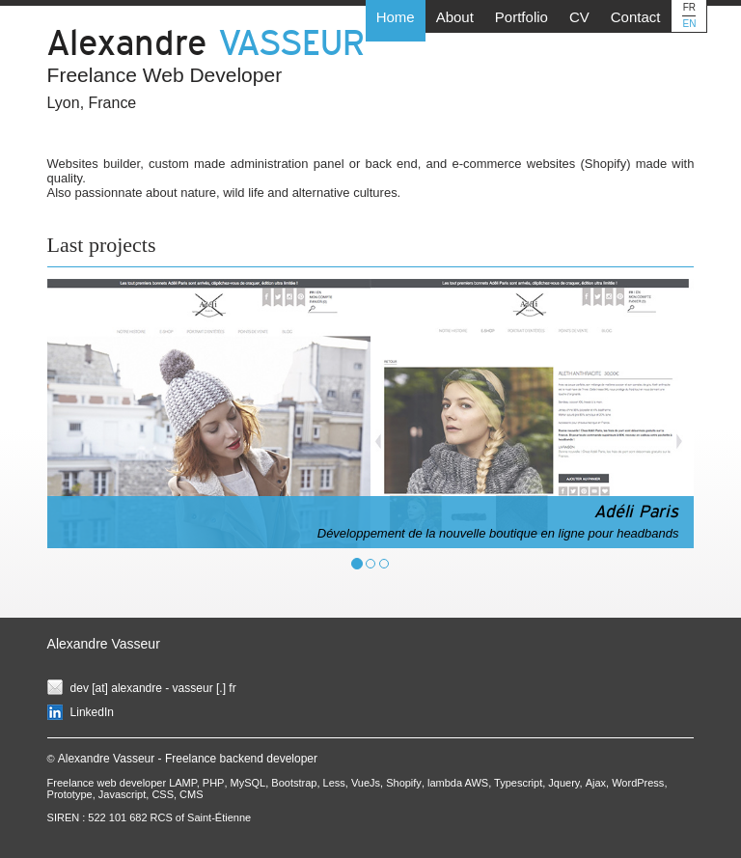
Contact (636, 17)
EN (689, 23)
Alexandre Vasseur (103, 643)
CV (579, 17)
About (455, 17)
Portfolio (521, 17)
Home (395, 17)
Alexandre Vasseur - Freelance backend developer (187, 758)
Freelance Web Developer (165, 75)
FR (689, 7)
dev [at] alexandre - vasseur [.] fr (153, 688)
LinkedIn (92, 712)
